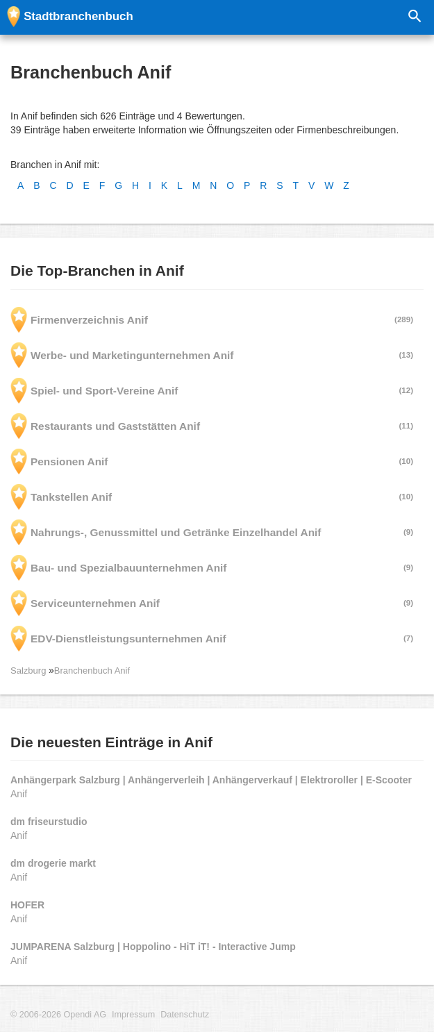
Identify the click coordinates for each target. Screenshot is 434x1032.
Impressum (133, 1014)
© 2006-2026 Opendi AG (58, 1014)
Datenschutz (184, 1014)
